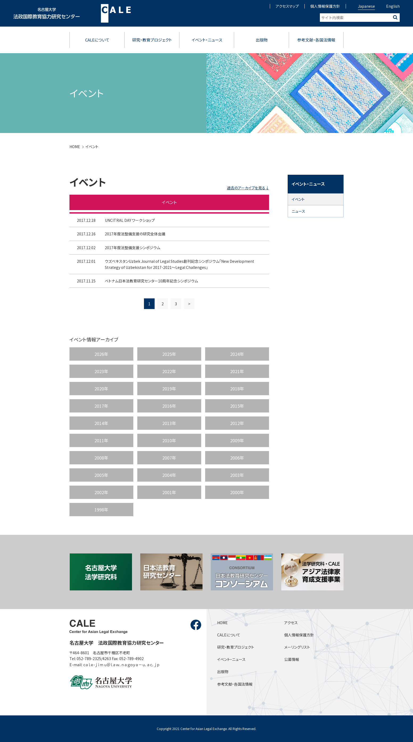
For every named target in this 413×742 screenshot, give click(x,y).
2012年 (237, 423)
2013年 (169, 423)
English (393, 6)
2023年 (101, 371)
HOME (74, 146)
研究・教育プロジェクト (152, 40)
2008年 (101, 458)
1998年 (101, 509)
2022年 (169, 371)
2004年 (169, 475)
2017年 (101, 406)
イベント (91, 146)
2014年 (101, 423)
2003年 (237, 475)
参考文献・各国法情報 (316, 40)
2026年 (101, 354)
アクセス (291, 622)
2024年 (237, 354)
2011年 (101, 440)
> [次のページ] (189, 310)
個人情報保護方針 (325, 6)
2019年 (169, 388)
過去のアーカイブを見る (246, 187)
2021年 (237, 371)
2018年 (237, 388)
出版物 (262, 40)
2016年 (169, 406)
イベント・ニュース (207, 40)
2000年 (237, 492)
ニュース (298, 211)
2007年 (169, 458)
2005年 (101, 475)
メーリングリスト (297, 647)
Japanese (366, 6)
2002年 (101, 492)
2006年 (237, 458)
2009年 (237, 440)
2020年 (101, 388)
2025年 (169, 354)
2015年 (237, 406)
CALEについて (97, 40)
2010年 (169, 440)
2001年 (169, 492)
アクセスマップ (287, 6)
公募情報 (291, 659)
